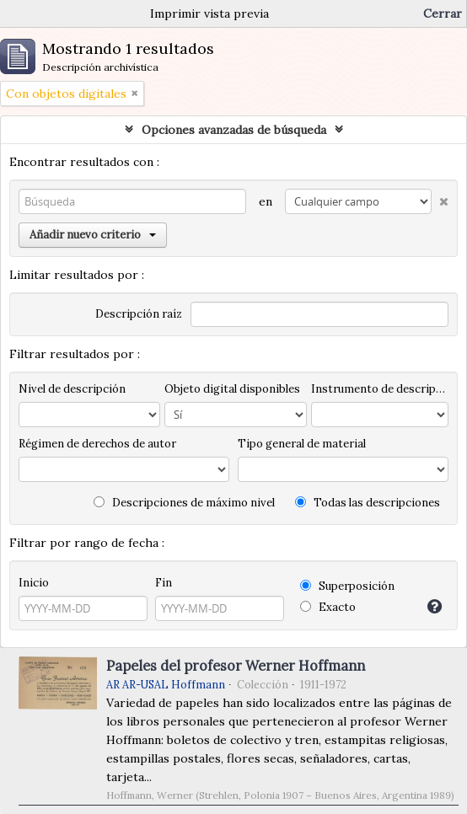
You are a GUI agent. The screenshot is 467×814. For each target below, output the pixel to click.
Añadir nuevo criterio (93, 235)
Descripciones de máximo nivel (184, 502)
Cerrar (442, 13)
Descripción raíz (138, 314)
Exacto (328, 607)
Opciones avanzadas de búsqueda (234, 129)
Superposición (347, 586)
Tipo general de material (302, 443)
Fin (163, 583)
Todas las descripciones (367, 502)
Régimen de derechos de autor (97, 443)
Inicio (34, 583)
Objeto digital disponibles (232, 389)
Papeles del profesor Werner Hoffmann (235, 665)
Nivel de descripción (72, 389)
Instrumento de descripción (379, 389)
